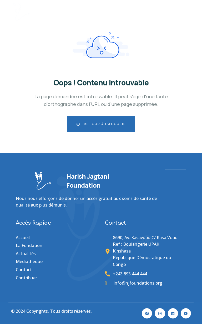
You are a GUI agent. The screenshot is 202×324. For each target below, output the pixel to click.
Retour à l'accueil (101, 124)
